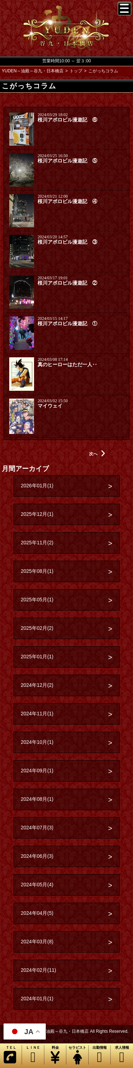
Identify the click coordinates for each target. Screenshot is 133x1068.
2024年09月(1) (37, 770)
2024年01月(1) (37, 998)
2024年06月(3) (37, 856)
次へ (97, 453)
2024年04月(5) (37, 913)
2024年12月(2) (37, 685)
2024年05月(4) (37, 884)
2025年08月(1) (37, 571)
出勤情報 (99, 1055)
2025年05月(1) (37, 599)
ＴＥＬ (10, 1055)
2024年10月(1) (37, 742)
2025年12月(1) (37, 514)
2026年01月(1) (37, 485)
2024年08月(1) (37, 799)
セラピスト (77, 1055)
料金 (55, 1055)
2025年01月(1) (37, 656)
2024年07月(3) (37, 827)
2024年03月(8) (37, 941)
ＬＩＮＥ (33, 1055)
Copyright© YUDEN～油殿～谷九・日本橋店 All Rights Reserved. (66, 1031)
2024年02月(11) (38, 970)
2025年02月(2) (37, 628)
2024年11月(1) (37, 713)
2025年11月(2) (37, 542)
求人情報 (122, 1055)
